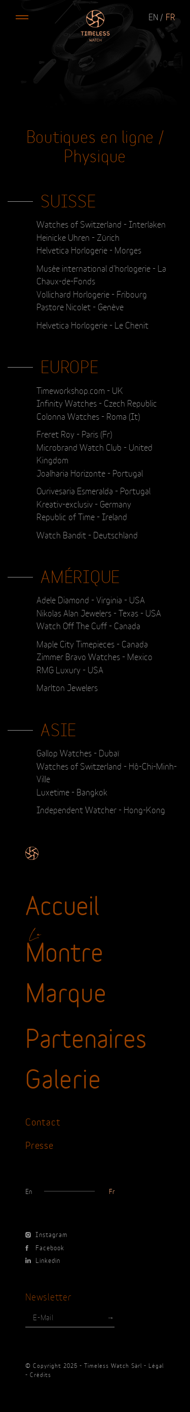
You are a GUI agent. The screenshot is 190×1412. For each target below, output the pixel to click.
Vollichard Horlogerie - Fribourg (91, 293)
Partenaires (85, 1036)
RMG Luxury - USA (69, 669)
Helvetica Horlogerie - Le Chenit (92, 324)
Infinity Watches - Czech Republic (96, 402)
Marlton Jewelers (67, 687)
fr (170, 16)
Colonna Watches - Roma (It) (88, 416)
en (153, 16)
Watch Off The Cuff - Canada (88, 625)
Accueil (62, 903)
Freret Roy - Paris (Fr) (74, 433)
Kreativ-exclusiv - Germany (83, 503)
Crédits (40, 1374)
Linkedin (42, 1259)
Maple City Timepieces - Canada (92, 643)
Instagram (46, 1234)
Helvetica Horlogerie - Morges (88, 249)
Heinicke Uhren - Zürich (78, 237)
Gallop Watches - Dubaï (77, 752)
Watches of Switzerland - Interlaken (101, 224)
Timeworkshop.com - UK (79, 390)
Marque (66, 990)
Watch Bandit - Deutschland (87, 534)
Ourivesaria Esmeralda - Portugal (93, 490)
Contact (42, 1121)
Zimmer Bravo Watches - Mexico (94, 656)
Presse (39, 1144)
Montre (64, 950)
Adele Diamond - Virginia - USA (90, 599)
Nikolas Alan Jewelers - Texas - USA (98, 612)
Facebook (44, 1247)
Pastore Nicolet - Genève (80, 306)
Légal (156, 1365)
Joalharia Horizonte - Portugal (89, 472)
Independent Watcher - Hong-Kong (100, 809)
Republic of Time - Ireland (81, 516)
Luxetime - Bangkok (71, 791)
